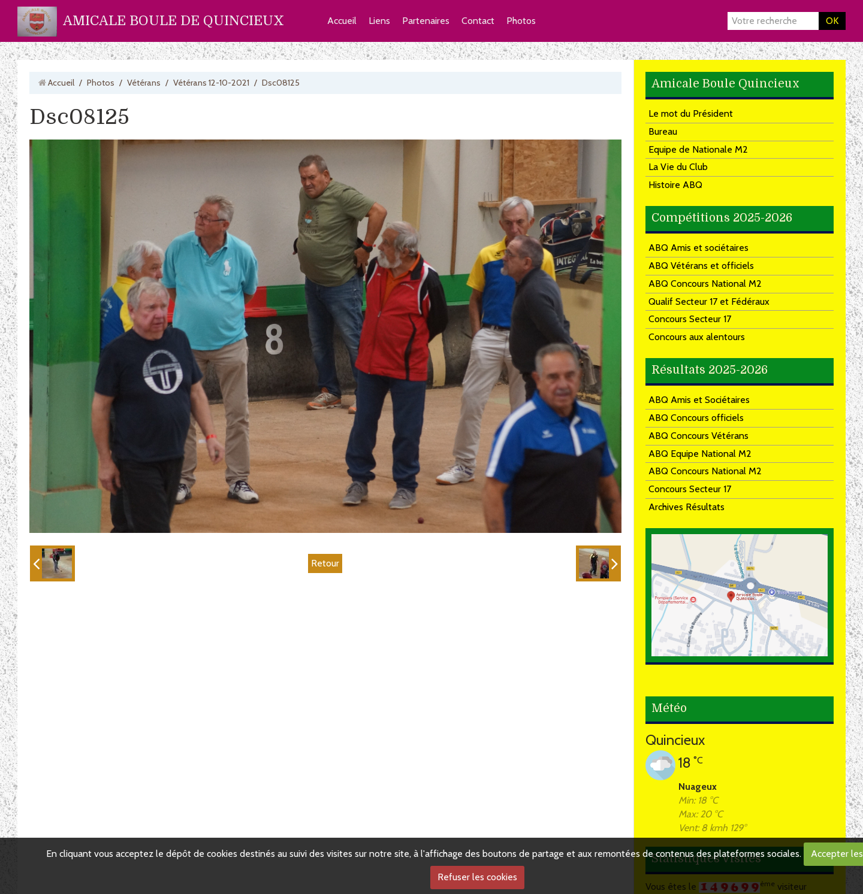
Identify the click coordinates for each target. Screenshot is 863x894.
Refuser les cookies (477, 877)
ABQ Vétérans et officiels (701, 265)
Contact (477, 20)
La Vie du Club (678, 166)
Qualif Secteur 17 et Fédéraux (709, 301)
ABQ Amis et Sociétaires (699, 399)
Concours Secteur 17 (689, 319)
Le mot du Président (690, 113)
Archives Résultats (686, 507)
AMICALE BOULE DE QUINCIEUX (173, 20)
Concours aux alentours (696, 337)
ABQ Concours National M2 (705, 283)
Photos (521, 20)
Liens (379, 20)
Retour (325, 563)
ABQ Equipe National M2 (700, 453)
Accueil (342, 20)
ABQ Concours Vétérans (698, 435)
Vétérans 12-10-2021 (211, 82)
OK (832, 20)
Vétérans (144, 82)
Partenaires (425, 20)
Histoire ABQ (675, 184)
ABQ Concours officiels (696, 417)
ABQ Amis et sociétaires (698, 247)
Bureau (662, 131)
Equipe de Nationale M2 (698, 149)
